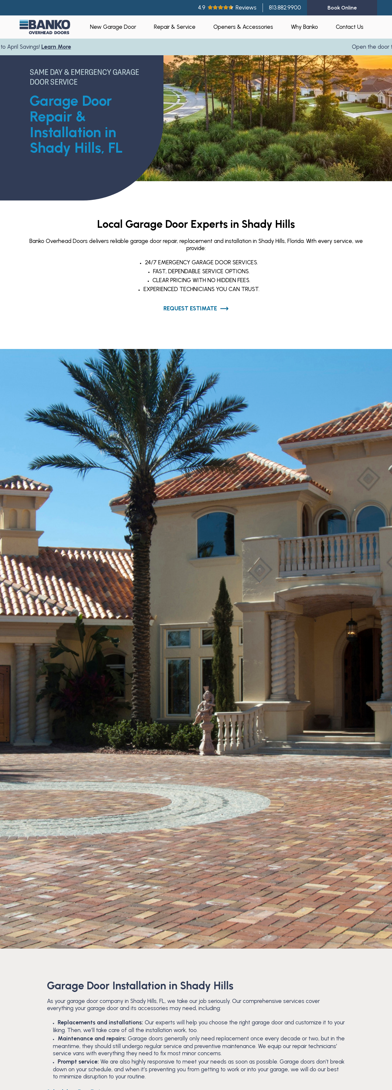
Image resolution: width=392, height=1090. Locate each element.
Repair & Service (175, 26)
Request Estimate (196, 308)
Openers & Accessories (243, 26)
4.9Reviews (227, 7)
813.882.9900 (285, 7)
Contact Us (349, 26)
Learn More (58, 46)
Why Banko (304, 26)
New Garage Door (113, 26)
